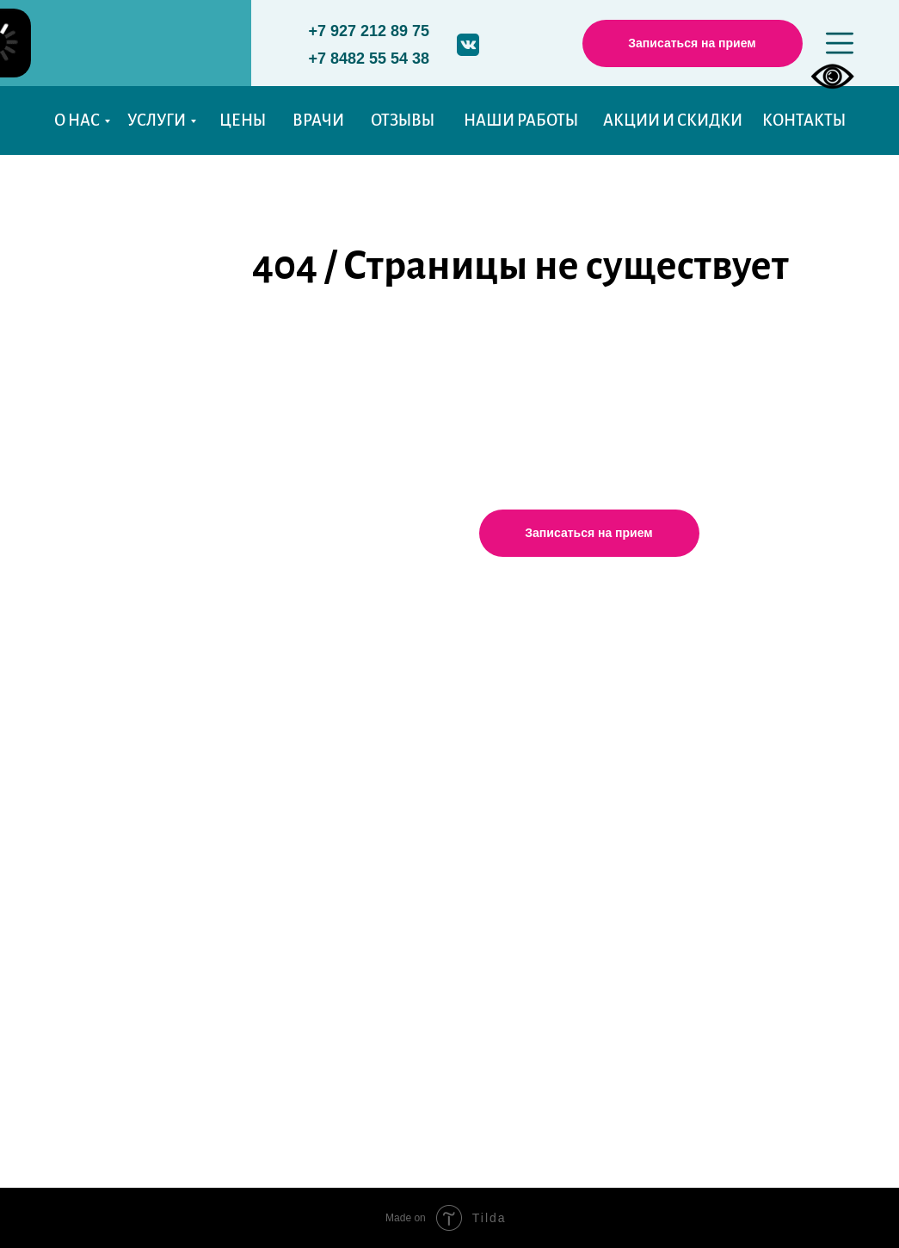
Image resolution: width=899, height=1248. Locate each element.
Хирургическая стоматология (270, 776)
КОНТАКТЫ (804, 120)
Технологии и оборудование (277, 906)
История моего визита (120, 982)
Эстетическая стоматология (263, 858)
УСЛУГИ (156, 120)
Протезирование (232, 720)
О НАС (77, 120)
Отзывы (71, 737)
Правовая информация (716, 807)
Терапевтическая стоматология (274, 662)
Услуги (210, 622)
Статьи (67, 794)
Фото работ (84, 765)
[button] (692, 43)
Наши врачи (86, 708)
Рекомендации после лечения (280, 933)
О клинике (81, 651)
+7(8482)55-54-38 (455, 740)
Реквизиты (672, 834)
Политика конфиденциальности (746, 693)
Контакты (77, 902)
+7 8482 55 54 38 (369, 58)
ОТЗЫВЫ (402, 120)
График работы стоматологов (736, 663)
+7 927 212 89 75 (369, 31)
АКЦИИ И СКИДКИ (672, 120)
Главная (71, 624)
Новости (74, 955)
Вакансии (78, 849)
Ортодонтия (218, 806)
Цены (64, 680)
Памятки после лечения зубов (738, 721)
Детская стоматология (247, 690)
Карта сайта (84, 928)
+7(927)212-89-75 (455, 766)
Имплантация (223, 747)
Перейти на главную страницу (538, 352)
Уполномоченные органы (725, 777)
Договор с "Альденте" (708, 863)
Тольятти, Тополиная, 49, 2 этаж (490, 712)
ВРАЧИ (318, 120)
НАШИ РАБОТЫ (521, 120)
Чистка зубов (220, 833)
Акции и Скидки (99, 876)
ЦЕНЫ (242, 120)
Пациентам (84, 823)
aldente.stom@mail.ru (463, 793)
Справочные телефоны (715, 749)
